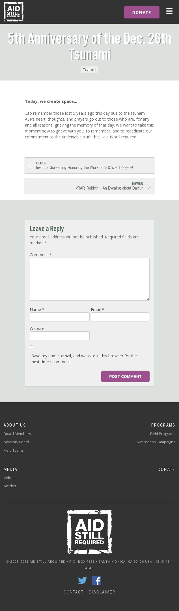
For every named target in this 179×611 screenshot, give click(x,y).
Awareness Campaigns (156, 442)
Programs (163, 425)
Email (97, 309)
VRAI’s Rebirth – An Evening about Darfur (85, 186)
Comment (40, 254)
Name (37, 309)
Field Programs (162, 433)
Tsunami (89, 69)
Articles (10, 486)
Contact (74, 592)
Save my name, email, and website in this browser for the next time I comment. (84, 358)
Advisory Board (16, 442)
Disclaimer (102, 592)
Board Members (17, 433)
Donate (166, 469)
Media (11, 469)
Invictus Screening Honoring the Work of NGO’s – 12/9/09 (93, 165)
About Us (15, 425)
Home (13, 12)
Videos (10, 477)
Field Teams (14, 450)
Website (37, 328)
